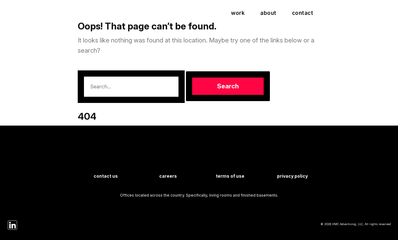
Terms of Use (230, 176)
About (268, 13)
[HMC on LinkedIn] (12, 225)
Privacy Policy (292, 176)
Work (238, 13)
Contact (302, 13)
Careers (168, 176)
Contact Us (106, 176)
